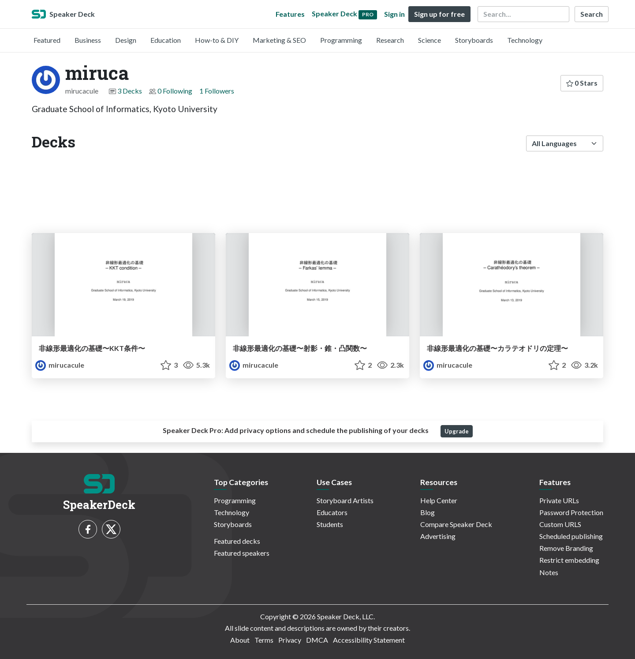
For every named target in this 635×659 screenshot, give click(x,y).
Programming (341, 40)
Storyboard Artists (345, 500)
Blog (427, 512)
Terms (263, 640)
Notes (548, 572)
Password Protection (571, 512)
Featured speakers (241, 553)
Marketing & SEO (279, 40)
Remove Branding (566, 548)
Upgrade (456, 431)
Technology (524, 40)
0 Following (174, 91)
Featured (47, 40)
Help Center (438, 500)
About (240, 640)
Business (88, 40)
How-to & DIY (217, 40)
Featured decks (237, 541)
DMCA (317, 640)
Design (125, 40)
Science (429, 40)
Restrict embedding (569, 560)
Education (165, 40)
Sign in (394, 14)
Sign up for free (439, 14)
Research (390, 40)
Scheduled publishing (571, 536)
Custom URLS (560, 524)
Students (330, 524)
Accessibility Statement (369, 640)
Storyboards (474, 40)
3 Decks (129, 91)
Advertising (438, 536)
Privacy (289, 640)
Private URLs (559, 500)
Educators (332, 512)
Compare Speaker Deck (456, 524)
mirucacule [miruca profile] (59, 365)
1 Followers (216, 91)
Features (290, 14)
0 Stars (582, 83)
